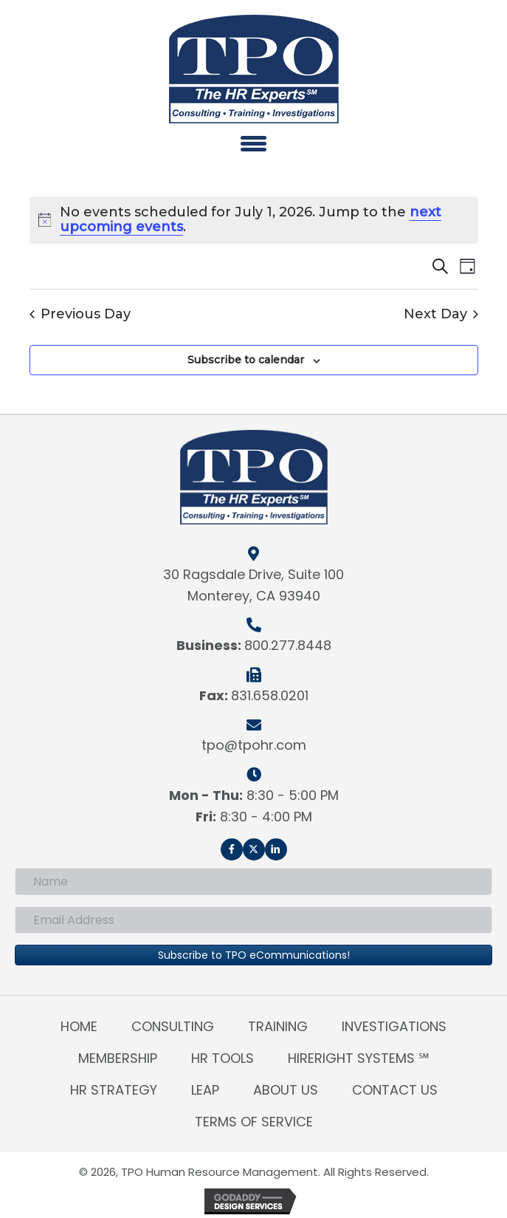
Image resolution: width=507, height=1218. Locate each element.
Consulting (172, 1026)
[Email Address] (253, 920)
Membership (117, 1058)
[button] (232, 849)
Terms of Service (254, 1121)
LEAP (205, 1090)
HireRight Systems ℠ (359, 1058)
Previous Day (80, 314)
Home (79, 1026)
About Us (285, 1090)
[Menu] (253, 143)
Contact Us (395, 1090)
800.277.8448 (287, 645)
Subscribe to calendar (245, 360)
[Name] (253, 881)
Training (278, 1026)
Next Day (441, 314)
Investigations (394, 1026)
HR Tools (222, 1058)
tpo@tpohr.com (253, 745)
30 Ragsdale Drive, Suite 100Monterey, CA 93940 (253, 585)
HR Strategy (113, 1090)
